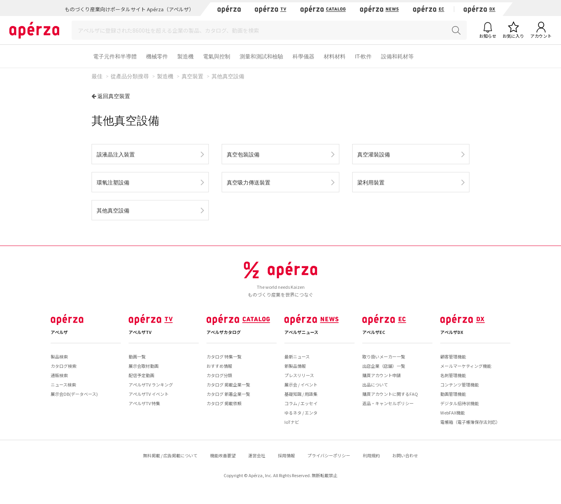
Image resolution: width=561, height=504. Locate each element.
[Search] (269, 30)
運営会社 (256, 455)
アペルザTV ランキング (151, 384)
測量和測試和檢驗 (261, 56)
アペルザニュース (301, 332)
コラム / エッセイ (301, 403)
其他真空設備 (113, 210)
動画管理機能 (453, 394)
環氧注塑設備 (113, 182)
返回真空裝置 (113, 96)
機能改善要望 (223, 455)
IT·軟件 (363, 56)
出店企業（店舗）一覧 (383, 366)
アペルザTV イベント (149, 394)
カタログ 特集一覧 (224, 356)
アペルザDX (451, 332)
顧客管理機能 (453, 356)
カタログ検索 (63, 366)
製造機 (185, 56)
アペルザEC (373, 332)
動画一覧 (137, 356)
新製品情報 (295, 366)
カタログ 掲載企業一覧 (228, 384)
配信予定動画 (141, 375)
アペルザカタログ (223, 332)
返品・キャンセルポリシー (388, 403)
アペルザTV (140, 332)
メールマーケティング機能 (465, 366)
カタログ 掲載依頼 (224, 403)
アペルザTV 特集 (144, 403)
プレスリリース (299, 375)
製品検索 (59, 356)
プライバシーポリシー (328, 455)
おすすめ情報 (219, 366)
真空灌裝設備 (373, 154)
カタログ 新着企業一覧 (228, 394)
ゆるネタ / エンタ (301, 412)
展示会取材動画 (144, 366)
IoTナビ (291, 422)
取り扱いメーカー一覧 (383, 356)
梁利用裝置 (371, 182)
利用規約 (371, 455)
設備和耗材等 (397, 56)
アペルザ (59, 332)
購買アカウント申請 (381, 375)
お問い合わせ (405, 455)
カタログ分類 (219, 375)
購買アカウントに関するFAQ (390, 394)
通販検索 (59, 375)
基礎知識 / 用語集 (301, 394)
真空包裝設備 (243, 154)
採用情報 (286, 455)
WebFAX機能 (452, 412)
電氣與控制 (216, 56)
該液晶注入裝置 (116, 154)
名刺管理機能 (453, 375)
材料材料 (335, 56)
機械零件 (157, 56)
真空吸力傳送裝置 (248, 182)
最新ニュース (297, 356)
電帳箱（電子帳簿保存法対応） (470, 422)
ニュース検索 (63, 384)
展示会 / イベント (301, 384)
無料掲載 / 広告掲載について (170, 455)
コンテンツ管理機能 (459, 384)
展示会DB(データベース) (74, 394)
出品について (375, 384)
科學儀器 (303, 56)
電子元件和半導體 (115, 56)
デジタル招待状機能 (459, 403)
